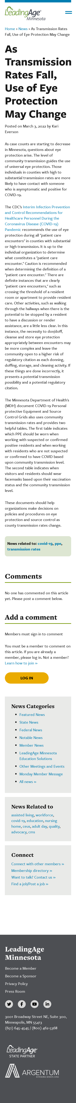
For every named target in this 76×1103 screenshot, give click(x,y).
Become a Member (20, 968)
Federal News (30, 730)
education (35, 820)
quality (54, 826)
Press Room (15, 991)
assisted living (22, 815)
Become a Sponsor (20, 976)
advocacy (19, 832)
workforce (44, 815)
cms (31, 832)
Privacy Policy (16, 983)
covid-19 (45, 543)
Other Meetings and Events (41, 766)
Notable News (31, 737)
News (23, 28)
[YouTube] (35, 1004)
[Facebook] (22, 1004)
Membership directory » (31, 870)
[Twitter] (9, 1004)
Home (10, 28)
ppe (58, 543)
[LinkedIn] (47, 1004)
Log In (26, 678)
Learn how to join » (21, 663)
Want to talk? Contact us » (33, 877)
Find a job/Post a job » (29, 883)
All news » (27, 781)
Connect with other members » (37, 863)
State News (28, 722)
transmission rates (23, 549)
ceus (26, 826)
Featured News (32, 714)
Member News (31, 745)
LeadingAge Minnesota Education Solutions (38, 755)
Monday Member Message (41, 774)
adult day (39, 826)
